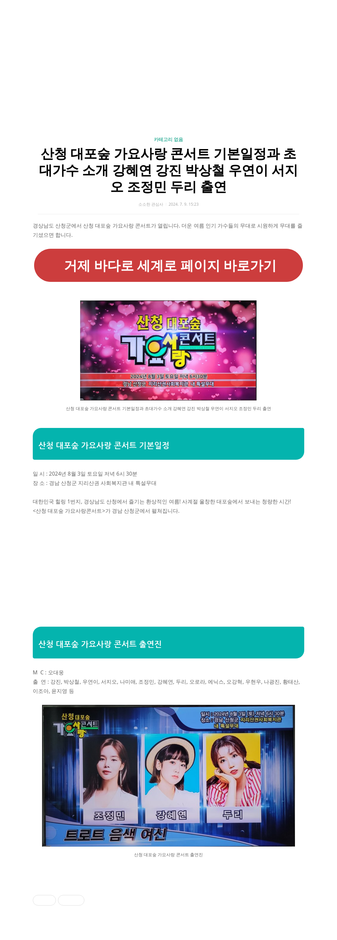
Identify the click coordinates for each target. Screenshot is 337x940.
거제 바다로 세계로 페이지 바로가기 (168, 265)
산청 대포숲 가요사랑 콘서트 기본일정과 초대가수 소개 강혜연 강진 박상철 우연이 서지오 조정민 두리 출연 (168, 169)
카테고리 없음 (168, 139)
